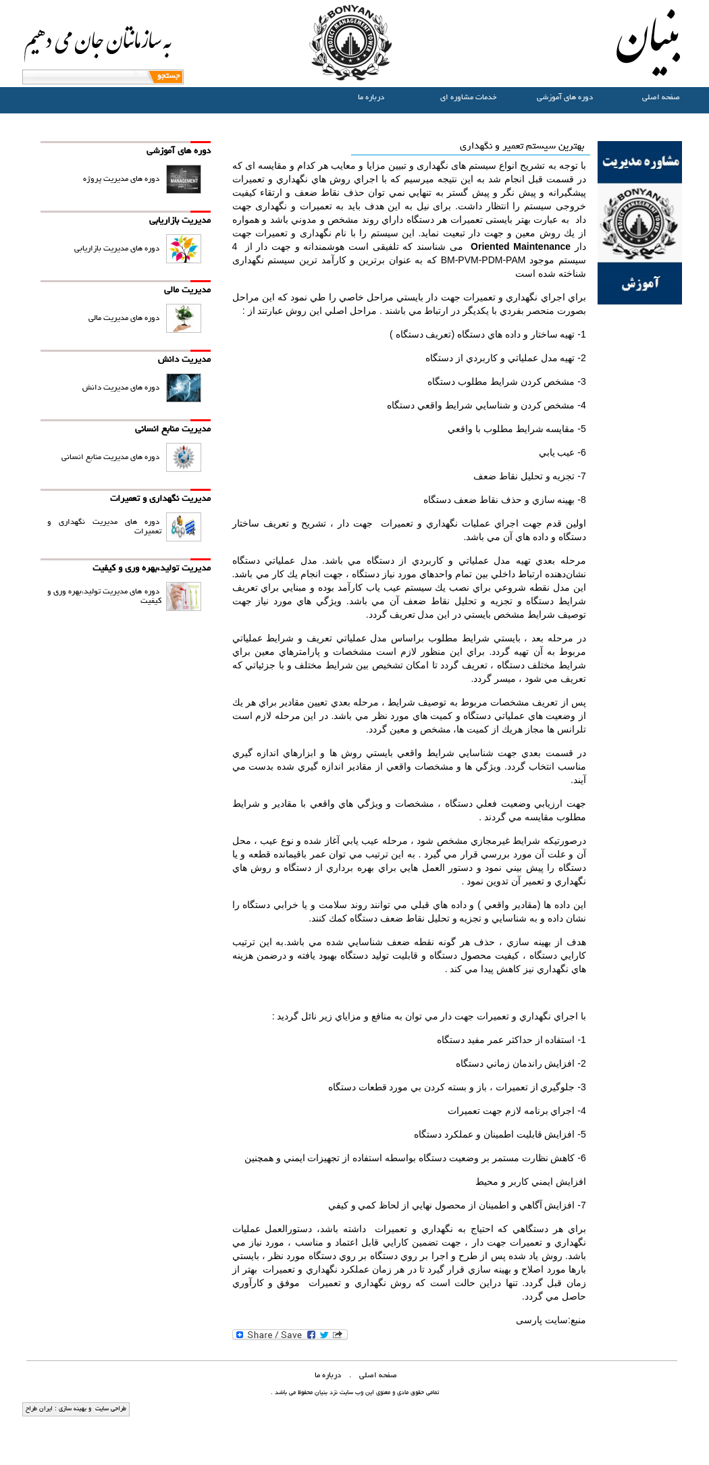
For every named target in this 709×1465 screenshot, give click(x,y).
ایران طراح (39, 1409)
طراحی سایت (109, 1409)
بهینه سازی (71, 1409)
